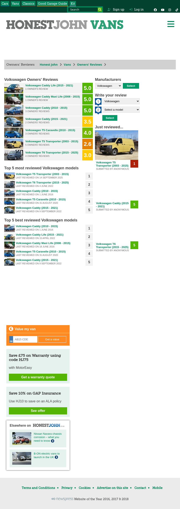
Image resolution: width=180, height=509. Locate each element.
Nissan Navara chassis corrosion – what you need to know (48, 437)
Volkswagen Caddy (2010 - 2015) (46, 107)
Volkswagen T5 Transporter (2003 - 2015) (51, 141)
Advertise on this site (112, 488)
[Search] (100, 9)
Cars (5, 3)
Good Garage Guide (52, 3)
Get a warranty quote (38, 377)
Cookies (85, 488)
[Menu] (171, 24)
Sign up (115, 9)
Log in (136, 9)
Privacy (66, 488)
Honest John (49, 64)
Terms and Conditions (38, 488)
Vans (15, 3)
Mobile (157, 488)
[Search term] (85, 9)
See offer (38, 411)
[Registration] (23, 339)
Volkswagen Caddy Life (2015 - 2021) (49, 85)
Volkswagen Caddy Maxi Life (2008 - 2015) (52, 96)
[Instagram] (169, 9)
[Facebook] (155, 9)
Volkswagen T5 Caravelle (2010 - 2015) (50, 130)
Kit (73, 3)
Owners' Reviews (89, 64)
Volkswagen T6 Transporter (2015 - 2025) (51, 152)
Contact (140, 488)
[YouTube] (162, 9)
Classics (28, 3)
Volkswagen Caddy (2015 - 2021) (46, 119)
